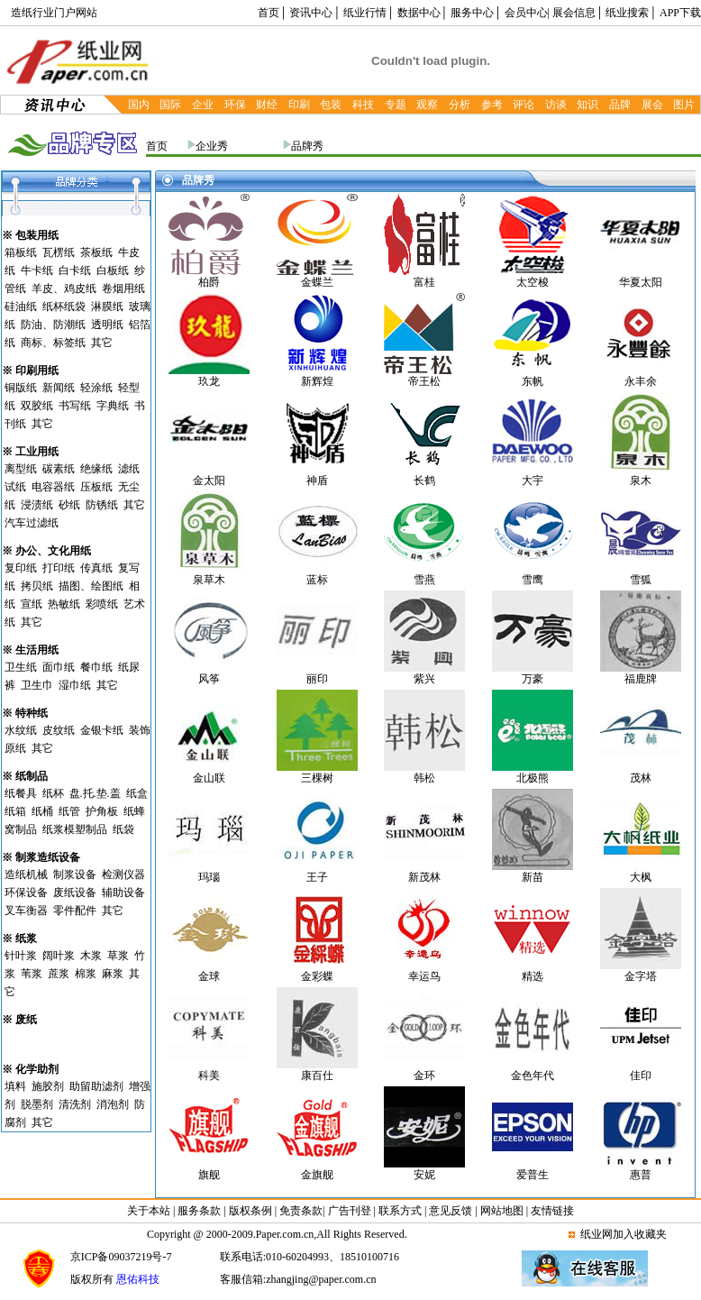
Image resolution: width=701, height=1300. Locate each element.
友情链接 (552, 1210)
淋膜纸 (107, 306)
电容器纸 (53, 487)
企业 (203, 104)
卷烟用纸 (123, 288)
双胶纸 (37, 405)
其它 (102, 342)
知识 (587, 104)
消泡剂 (112, 1104)
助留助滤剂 (96, 1086)
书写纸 (75, 405)
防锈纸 (102, 505)
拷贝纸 (37, 586)
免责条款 (301, 1210)
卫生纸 (21, 667)
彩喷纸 (102, 604)
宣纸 (31, 604)
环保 (235, 104)
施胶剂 (48, 1086)
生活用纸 (37, 650)
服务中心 (472, 12)
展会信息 (574, 12)
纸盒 (137, 793)
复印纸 (21, 568)
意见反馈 (450, 1210)
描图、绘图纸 (91, 586)
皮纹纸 (58, 730)
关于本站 (150, 1210)
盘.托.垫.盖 (95, 793)
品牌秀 (307, 146)
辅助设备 (123, 892)
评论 (523, 104)
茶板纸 (96, 252)
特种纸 (31, 713)
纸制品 (31, 776)
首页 (268, 12)
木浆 (91, 955)
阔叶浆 (58, 955)
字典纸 (112, 405)
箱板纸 (21, 252)
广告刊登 (349, 1210)
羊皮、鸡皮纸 (64, 288)
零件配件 (74, 910)
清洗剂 (75, 1104)
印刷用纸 (37, 370)
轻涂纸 (96, 387)
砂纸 (69, 505)
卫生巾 (37, 685)
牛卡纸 (37, 270)
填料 (15, 1086)
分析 (459, 104)
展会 (652, 104)
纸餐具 (21, 793)
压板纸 (96, 487)
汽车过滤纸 (32, 523)
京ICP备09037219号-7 (121, 1256)
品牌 (620, 104)
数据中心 (419, 12)
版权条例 (250, 1210)
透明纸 (107, 324)
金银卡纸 (101, 730)
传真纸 (96, 568)
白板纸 (112, 270)
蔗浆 (58, 973)
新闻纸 (58, 387)
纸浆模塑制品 (74, 829)
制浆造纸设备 (47, 857)
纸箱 (15, 811)
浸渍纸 (37, 505)
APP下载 (680, 12)
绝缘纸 (96, 468)
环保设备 (26, 892)
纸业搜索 (627, 12)
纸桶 (42, 811)
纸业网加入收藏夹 (623, 1234)
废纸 (26, 1019)
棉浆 (85, 973)
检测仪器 (123, 874)
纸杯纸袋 (64, 306)
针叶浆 (21, 955)
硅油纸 (21, 306)
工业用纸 (37, 451)
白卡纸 (75, 270)
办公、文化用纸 (53, 551)
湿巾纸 (75, 685)
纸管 (69, 811)
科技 (363, 104)
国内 (139, 104)
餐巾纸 (96, 667)
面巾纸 (58, 667)
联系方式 (400, 1210)
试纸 (15, 487)
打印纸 (58, 568)
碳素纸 (58, 468)
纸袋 (123, 829)
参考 (492, 104)
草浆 (118, 955)
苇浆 (31, 973)
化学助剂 (37, 1069)
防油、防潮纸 (53, 324)
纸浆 (26, 938)
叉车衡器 (26, 910)
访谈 (556, 104)
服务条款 (199, 1210)
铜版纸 (21, 387)
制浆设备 (74, 874)
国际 (170, 104)
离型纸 (21, 468)
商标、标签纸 (53, 342)
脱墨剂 (37, 1104)
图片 (684, 104)
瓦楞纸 (58, 252)
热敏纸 (64, 604)
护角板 (102, 811)
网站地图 (501, 1210)
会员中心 (526, 12)
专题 (395, 104)
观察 (427, 104)
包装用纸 (37, 235)
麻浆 (112, 973)
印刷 (299, 104)
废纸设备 (74, 892)
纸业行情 (365, 12)
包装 (330, 104)
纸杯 (53, 793)
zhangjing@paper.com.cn (321, 1279)
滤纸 (129, 468)
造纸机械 (26, 874)
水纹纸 (21, 730)
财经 (267, 104)
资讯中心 (310, 12)
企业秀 (212, 146)
